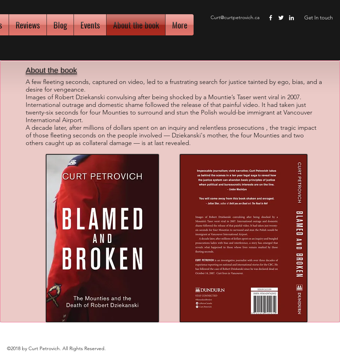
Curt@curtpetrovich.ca (235, 17)
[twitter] (281, 17)
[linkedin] (291, 17)
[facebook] (270, 17)
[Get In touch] (318, 18)
